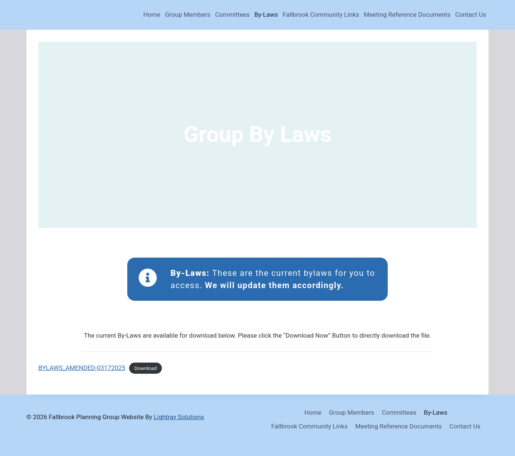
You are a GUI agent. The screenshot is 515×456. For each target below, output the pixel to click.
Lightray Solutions (179, 417)
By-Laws (266, 14)
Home (151, 14)
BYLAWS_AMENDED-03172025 (81, 368)
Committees (232, 14)
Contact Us (470, 14)
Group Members (187, 14)
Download (145, 368)
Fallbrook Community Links (320, 14)
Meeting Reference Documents (407, 14)
